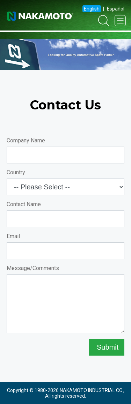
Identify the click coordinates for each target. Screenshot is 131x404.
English (92, 9)
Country (16, 172)
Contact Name (24, 204)
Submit (106, 347)
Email (13, 236)
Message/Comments (33, 268)
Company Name (26, 140)
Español (115, 9)
